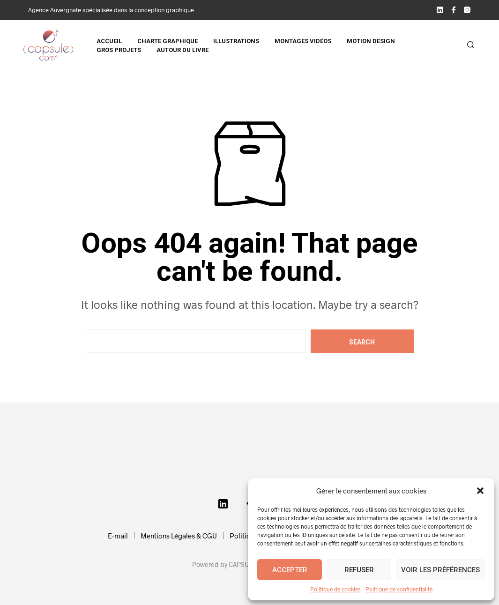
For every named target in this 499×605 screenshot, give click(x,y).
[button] (480, 490)
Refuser (359, 570)
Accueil (109, 41)
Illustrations (236, 41)
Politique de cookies (335, 589)
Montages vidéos (303, 41)
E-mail (118, 535)
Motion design (371, 41)
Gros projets (119, 49)
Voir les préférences (440, 570)
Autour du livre (182, 49)
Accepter (289, 570)
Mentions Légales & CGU (179, 535)
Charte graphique (167, 41)
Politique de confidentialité (398, 589)
